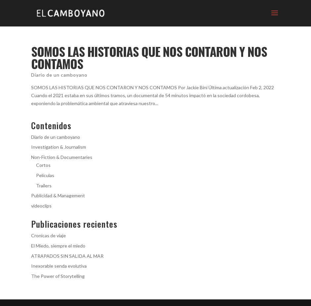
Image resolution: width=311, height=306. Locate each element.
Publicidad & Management (58, 195)
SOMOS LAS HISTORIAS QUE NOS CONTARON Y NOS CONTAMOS (149, 57)
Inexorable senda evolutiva (59, 266)
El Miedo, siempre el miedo (58, 246)
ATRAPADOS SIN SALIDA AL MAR (67, 256)
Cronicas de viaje (48, 235)
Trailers (44, 185)
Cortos (43, 165)
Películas (45, 175)
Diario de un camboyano (59, 75)
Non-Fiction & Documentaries (61, 157)
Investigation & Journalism (58, 147)
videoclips (41, 206)
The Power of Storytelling (58, 276)
